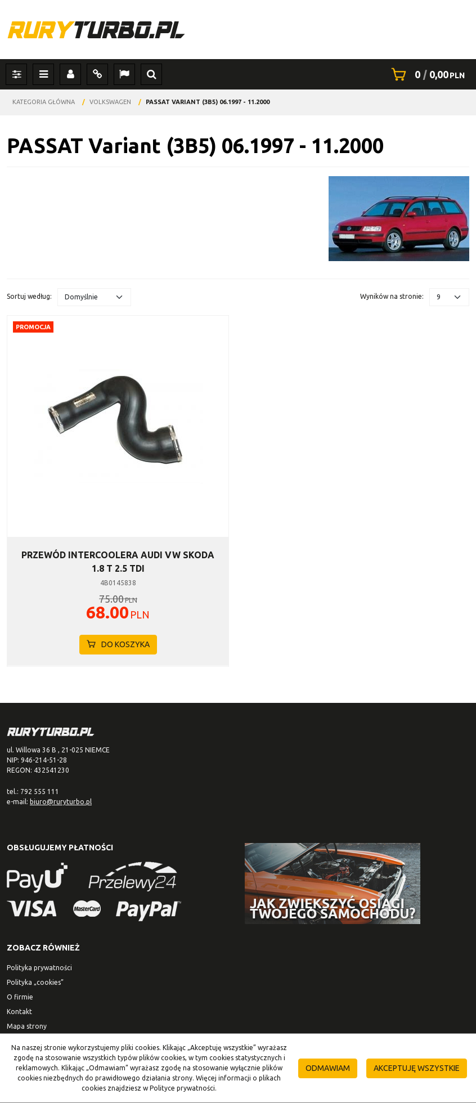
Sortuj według (29, 296)
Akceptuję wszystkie (417, 1068)
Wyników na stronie (392, 296)
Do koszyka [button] (118, 644)
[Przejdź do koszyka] (439, 74)
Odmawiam (328, 1068)
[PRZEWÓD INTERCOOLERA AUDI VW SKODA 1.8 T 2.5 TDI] (118, 561)
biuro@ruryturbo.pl (61, 801)
